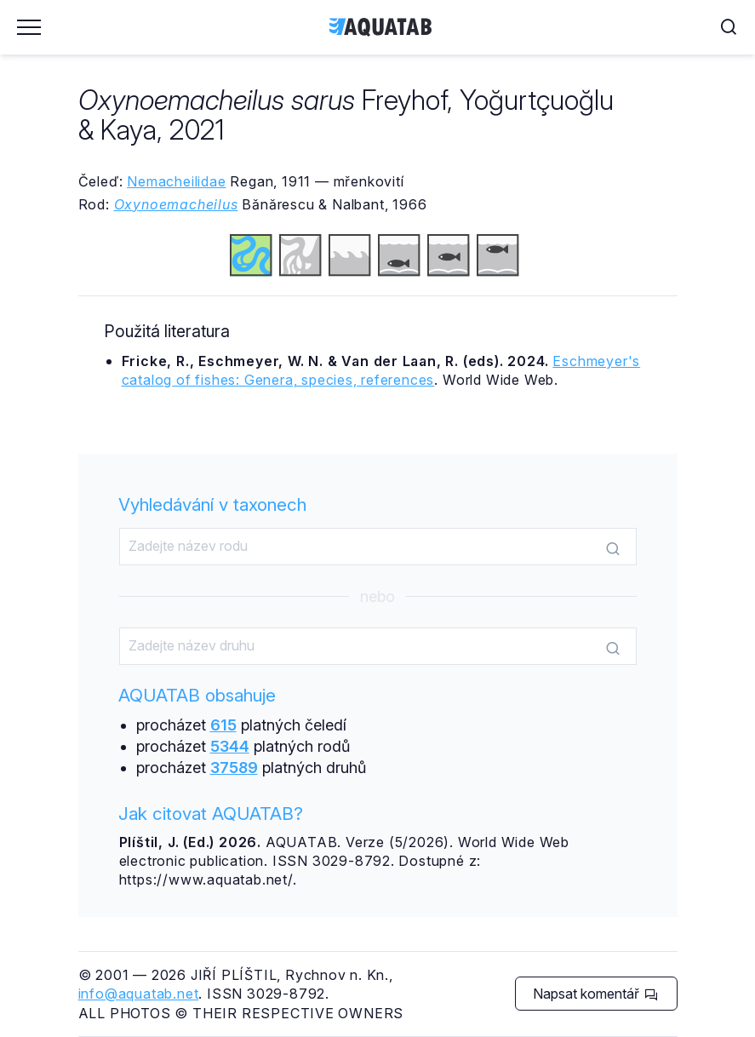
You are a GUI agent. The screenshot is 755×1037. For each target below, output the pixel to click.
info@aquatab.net (138, 993)
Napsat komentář (595, 993)
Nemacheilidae (176, 181)
